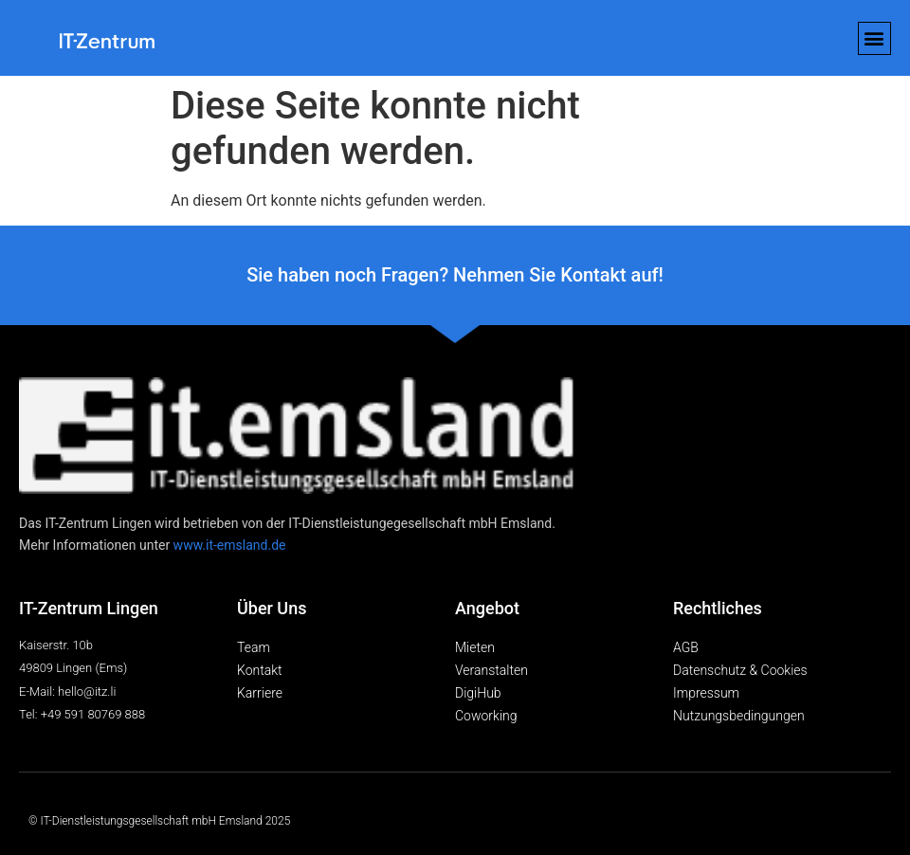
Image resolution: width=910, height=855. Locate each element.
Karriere (259, 692)
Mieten (475, 647)
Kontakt (259, 670)
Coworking (486, 715)
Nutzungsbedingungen (739, 715)
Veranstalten (491, 670)
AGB (686, 647)
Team (253, 647)
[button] (874, 38)
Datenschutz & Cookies (740, 670)
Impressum (706, 692)
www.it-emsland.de (229, 545)
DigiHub (478, 692)
